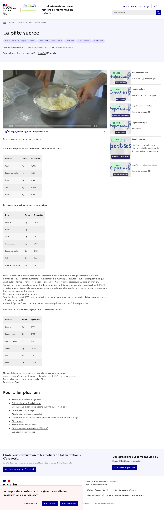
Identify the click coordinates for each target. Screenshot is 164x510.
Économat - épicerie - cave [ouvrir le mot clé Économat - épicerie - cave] (50, 40)
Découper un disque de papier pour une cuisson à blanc (39, 406)
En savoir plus (31, 503)
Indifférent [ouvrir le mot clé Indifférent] (98, 40)
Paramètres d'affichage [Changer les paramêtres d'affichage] (137, 6)
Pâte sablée (17, 421)
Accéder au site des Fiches (18, 469)
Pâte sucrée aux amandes (24, 424)
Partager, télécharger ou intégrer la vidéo (26, 131)
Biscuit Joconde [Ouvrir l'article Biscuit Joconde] (138, 139)
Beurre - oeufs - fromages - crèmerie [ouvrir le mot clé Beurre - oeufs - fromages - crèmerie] (20, 40)
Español (42, 53)
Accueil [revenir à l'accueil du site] (11, 22)
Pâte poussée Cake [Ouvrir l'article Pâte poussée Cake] (140, 72)
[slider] (53, 126)
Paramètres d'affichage (106, 503)
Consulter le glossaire (124, 467)
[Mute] (100, 126)
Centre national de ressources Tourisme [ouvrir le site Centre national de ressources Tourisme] (124, 495)
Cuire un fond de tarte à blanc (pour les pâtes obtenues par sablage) (45, 417)
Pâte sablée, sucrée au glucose (26, 399)
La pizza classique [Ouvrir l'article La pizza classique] (139, 122)
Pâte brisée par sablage (23, 410)
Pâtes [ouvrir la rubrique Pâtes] (30, 22)
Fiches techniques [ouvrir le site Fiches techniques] (94, 495)
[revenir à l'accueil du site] (58, 8)
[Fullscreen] (104, 126)
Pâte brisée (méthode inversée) (27, 413)
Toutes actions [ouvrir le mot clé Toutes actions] (84, 40)
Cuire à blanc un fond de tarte (26, 403)
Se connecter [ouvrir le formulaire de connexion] (85, 503)
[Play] (55, 99)
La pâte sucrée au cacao (23, 431)
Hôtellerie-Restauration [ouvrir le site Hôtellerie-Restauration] (96, 490)
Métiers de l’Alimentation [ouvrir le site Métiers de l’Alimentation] (123, 490)
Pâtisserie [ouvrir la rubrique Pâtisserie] (21, 22)
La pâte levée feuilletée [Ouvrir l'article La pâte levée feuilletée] (142, 106)
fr (156, 5)
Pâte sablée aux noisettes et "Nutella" (30, 428)
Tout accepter (69, 503)
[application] (55, 99)
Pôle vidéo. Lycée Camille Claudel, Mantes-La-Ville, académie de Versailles (45, 47)
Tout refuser (50, 503)
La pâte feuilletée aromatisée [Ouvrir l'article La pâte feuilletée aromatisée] (144, 165)
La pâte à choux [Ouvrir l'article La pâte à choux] (139, 89)
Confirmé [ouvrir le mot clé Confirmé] (70, 40)
